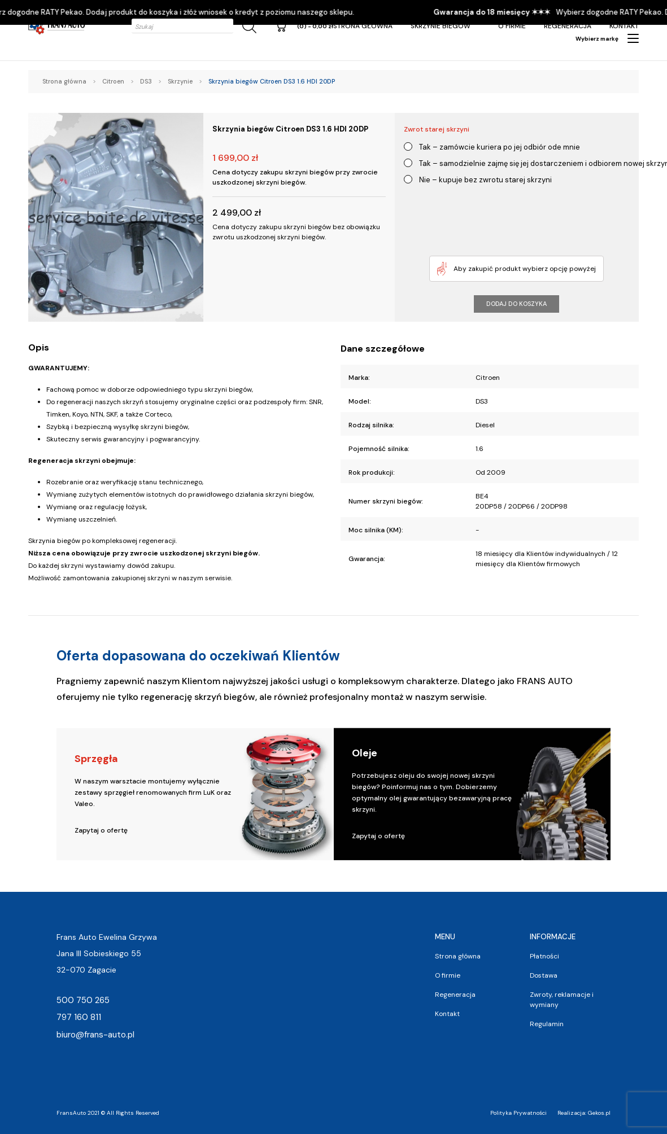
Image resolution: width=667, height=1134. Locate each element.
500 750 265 (83, 1000)
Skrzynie (180, 81)
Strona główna (363, 25)
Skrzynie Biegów (440, 25)
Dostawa (543, 975)
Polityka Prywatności (518, 1113)
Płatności (544, 956)
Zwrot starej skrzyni (436, 129)
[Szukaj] (247, 26)
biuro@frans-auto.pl (95, 1034)
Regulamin (547, 1023)
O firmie (512, 25)
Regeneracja (567, 25)
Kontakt (624, 25)
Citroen (113, 81)
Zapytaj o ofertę (101, 830)
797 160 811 (78, 1017)
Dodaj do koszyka (516, 304)
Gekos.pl (599, 1113)
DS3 (146, 81)
